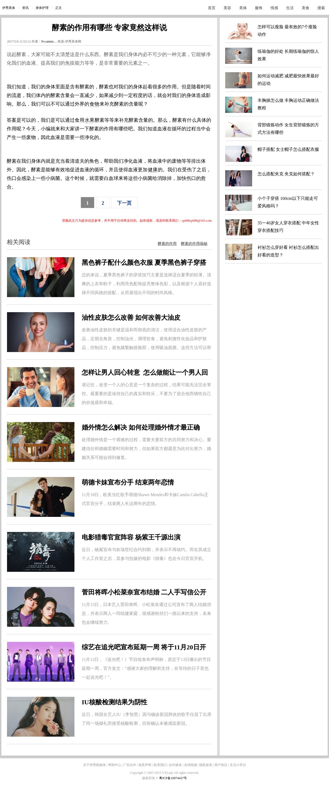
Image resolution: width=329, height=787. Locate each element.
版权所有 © (150, 778)
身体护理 (42, 8)
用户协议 (220, 765)
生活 (290, 8)
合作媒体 (175, 765)
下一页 (124, 203)
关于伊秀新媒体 (94, 765)
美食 (305, 8)
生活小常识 (238, 765)
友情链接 (190, 765)
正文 (58, 8)
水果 (89, 120)
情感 (274, 8)
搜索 (321, 8)
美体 (243, 8)
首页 (211, 8)
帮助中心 (114, 765)
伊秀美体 (8, 8)
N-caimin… (49, 41)
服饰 (258, 8)
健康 (152, 169)
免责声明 (144, 765)
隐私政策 (205, 765)
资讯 (25, 8)
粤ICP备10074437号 (173, 778)
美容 (227, 8)
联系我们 (160, 765)
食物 (94, 104)
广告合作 (129, 765)
